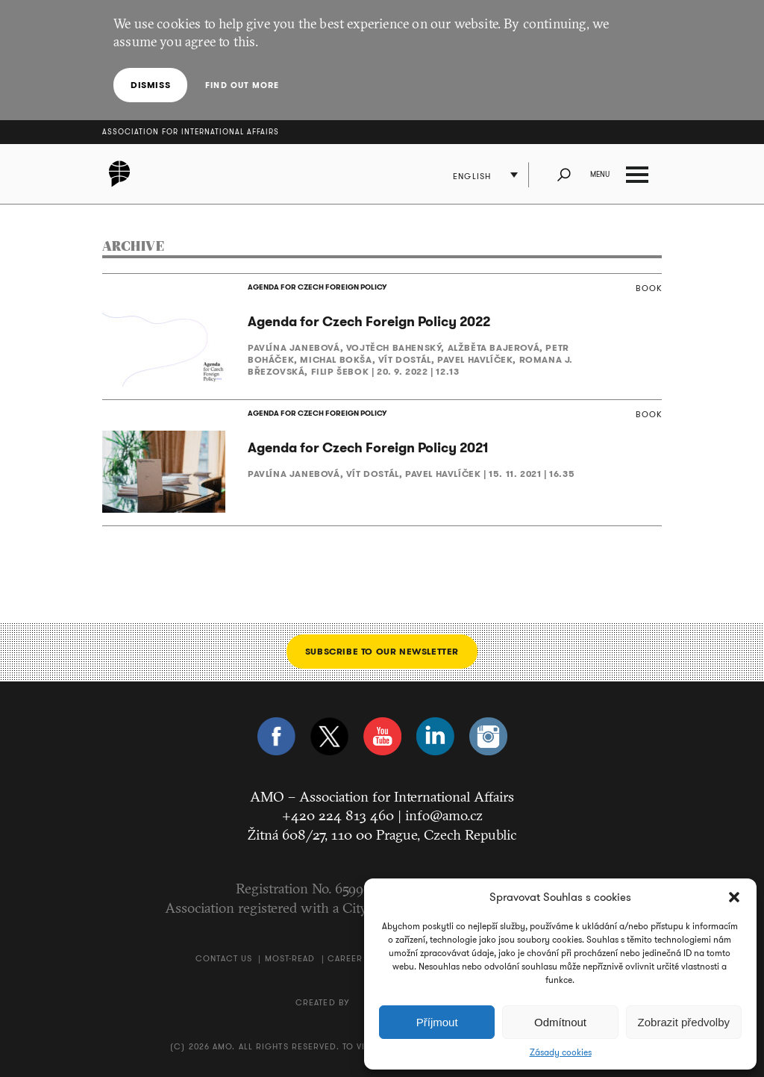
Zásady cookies (561, 1052)
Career (345, 958)
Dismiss (150, 84)
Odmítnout (560, 1022)
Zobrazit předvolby (684, 1022)
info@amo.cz (444, 815)
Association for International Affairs (190, 131)
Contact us (223, 958)
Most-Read (290, 958)
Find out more (242, 85)
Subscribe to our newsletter (382, 651)
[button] (734, 897)
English (472, 176)
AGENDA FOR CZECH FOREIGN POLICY (317, 287)
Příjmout (437, 1022)
